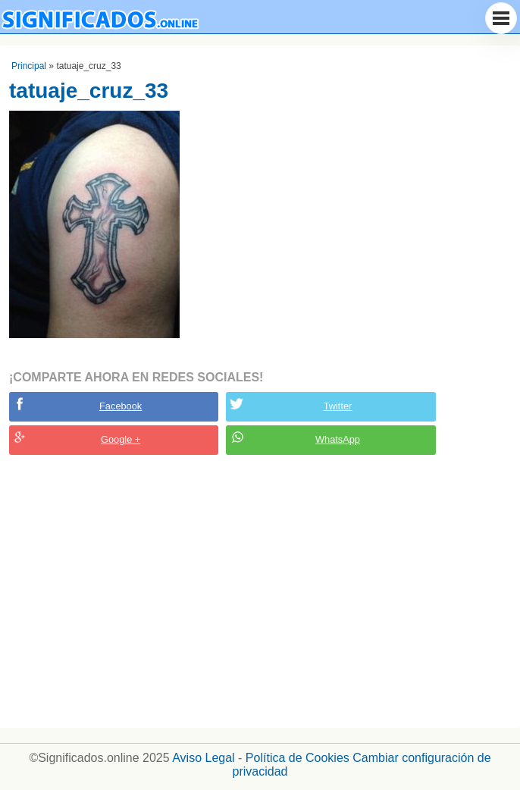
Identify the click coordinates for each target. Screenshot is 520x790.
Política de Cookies (297, 757)
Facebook (120, 406)
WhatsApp (337, 439)
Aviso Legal (203, 757)
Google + (120, 439)
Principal (28, 66)
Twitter (338, 406)
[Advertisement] (260, 591)
